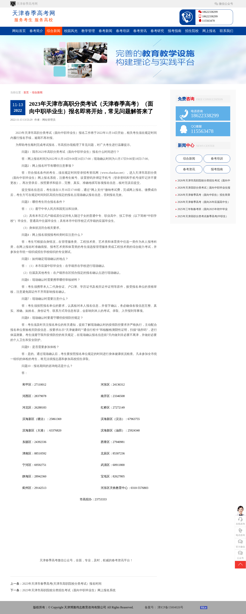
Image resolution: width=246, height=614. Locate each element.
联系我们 (226, 31)
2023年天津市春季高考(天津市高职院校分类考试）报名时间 (61, 583)
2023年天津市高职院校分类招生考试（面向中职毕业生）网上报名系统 (69, 590)
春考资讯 (140, 31)
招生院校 (192, 31)
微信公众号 (226, 3)
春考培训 (122, 31)
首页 (26, 92)
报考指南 (174, 31)
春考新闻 (105, 31)
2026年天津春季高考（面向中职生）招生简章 (204, 194)
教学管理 (88, 31)
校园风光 (71, 31)
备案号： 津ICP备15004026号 (164, 607)
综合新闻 (53, 31)
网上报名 (209, 31)
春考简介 (36, 31)
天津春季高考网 (34, 16)
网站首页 (19, 31)
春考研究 (157, 31)
